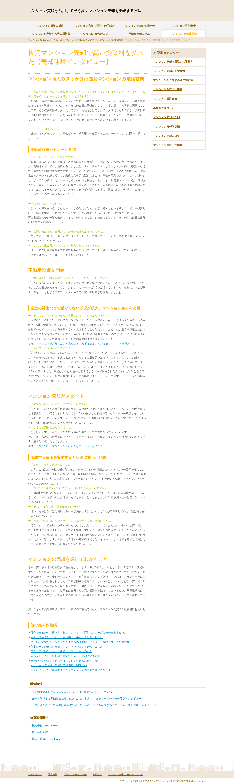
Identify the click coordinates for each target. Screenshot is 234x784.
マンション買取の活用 (50, 25)
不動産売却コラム (139, 33)
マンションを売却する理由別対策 (50, 33)
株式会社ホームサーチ (45, 725)
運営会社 (52, 774)
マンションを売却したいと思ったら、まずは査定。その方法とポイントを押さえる (85, 343)
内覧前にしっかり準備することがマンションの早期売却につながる (71, 669)
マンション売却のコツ (95, 33)
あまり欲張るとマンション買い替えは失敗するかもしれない (67, 637)
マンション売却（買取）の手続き (95, 25)
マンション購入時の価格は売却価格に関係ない (59, 665)
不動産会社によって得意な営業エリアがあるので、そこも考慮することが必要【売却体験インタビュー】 (94, 705)
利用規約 (97, 774)
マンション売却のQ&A (167, 117)
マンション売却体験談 (183, 33)
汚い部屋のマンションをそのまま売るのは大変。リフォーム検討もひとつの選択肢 (80, 641)
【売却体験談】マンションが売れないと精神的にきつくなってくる (72, 692)
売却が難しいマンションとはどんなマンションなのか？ (69, 446)
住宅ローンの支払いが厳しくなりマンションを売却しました (67, 646)
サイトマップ (35, 774)
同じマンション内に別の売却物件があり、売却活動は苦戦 (65, 655)
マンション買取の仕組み (167, 89)
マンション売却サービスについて (125, 774)
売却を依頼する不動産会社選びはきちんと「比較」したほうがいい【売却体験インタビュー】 (88, 698)
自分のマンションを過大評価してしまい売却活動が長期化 (65, 660)
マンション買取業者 (184, 25)
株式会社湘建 (40, 732)
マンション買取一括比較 (167, 145)
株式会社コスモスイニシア (48, 738)
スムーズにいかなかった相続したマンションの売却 (61, 651)
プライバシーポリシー (75, 774)
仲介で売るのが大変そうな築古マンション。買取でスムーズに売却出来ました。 (79, 632)
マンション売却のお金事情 (139, 25)
